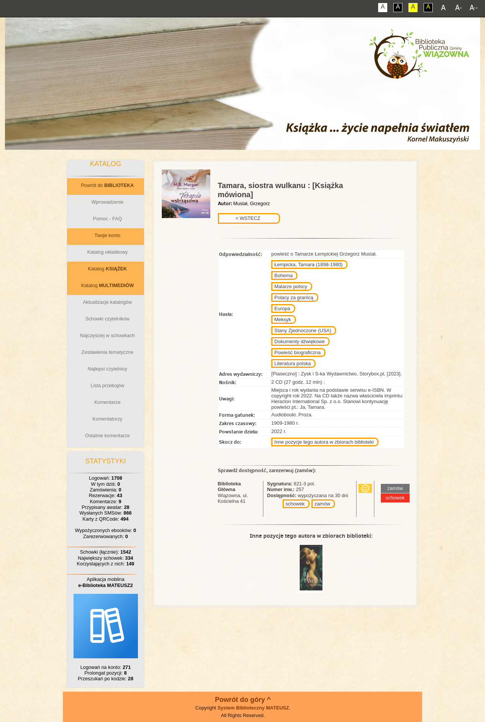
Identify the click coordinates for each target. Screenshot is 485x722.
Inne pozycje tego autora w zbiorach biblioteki (324, 442)
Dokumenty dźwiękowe (299, 341)
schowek (295, 504)
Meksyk (282, 319)
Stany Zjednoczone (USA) (302, 330)
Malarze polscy (290, 286)
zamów (322, 504)
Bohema (283, 275)
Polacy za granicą (293, 297)
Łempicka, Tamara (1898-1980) (308, 264)
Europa (282, 308)
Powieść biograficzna (297, 352)
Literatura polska (292, 363)
